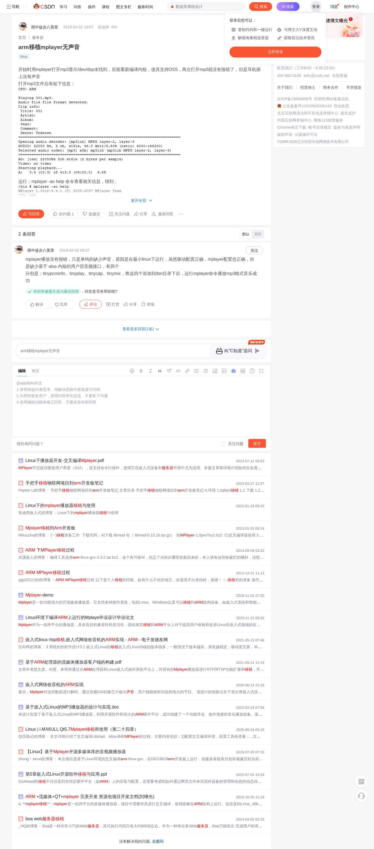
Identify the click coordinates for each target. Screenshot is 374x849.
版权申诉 (284, 134)
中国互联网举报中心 (294, 120)
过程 (47, 572)
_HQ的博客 (28, 826)
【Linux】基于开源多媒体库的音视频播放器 (75, 751)
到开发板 (50, 528)
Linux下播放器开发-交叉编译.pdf (64, 460)
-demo (39, 595)
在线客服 (339, 75)
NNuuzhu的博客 (32, 535)
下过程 (49, 550)
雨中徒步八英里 (44, 27)
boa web (44, 818)
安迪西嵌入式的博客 (35, 512)
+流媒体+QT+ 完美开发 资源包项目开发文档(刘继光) (89, 796)
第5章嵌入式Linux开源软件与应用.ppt (66, 774)
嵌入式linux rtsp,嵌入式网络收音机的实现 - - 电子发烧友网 (96, 639)
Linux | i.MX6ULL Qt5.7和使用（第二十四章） (82, 729)
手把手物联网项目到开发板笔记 (64, 483)
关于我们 (284, 87)
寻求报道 (353, 87)
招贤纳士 (307, 87)
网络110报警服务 (328, 120)
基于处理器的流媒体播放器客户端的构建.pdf (73, 662)
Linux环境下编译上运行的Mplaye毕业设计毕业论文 (79, 617)
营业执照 (341, 106)
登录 (316, 6)
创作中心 (351, 6)
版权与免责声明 (346, 127)
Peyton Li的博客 (32, 490)
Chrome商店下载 (291, 127)
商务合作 (330, 87)
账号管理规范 (319, 127)
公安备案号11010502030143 (307, 106)
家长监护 (348, 113)
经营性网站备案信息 (331, 99)
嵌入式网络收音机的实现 (54, 684)
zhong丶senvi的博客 (35, 759)
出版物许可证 (306, 134)
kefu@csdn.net (316, 75)
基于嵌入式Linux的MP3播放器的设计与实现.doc (72, 707)
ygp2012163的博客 (34, 580)
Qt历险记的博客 (31, 736)
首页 (22, 37)
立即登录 (275, 52)
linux (24, 57)
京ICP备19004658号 (294, 99)
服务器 (38, 37)
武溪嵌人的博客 (31, 557)
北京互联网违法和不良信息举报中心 (307, 113)
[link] (22, 37)
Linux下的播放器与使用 (60, 505)
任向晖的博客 (29, 647)
